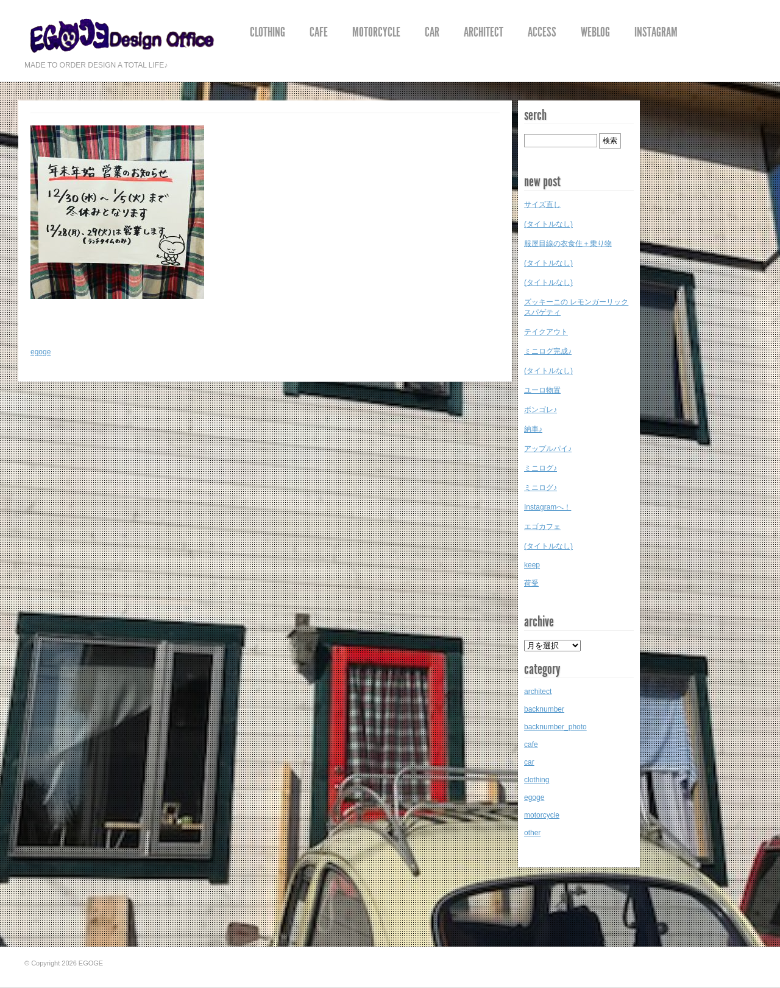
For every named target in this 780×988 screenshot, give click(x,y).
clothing (267, 32)
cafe (319, 32)
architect (483, 32)
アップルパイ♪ (548, 448)
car (432, 32)
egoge (40, 352)
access (542, 32)
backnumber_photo (555, 727)
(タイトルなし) (548, 224)
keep (532, 565)
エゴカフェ (542, 526)
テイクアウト (546, 332)
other (532, 833)
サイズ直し (542, 204)
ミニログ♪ (540, 468)
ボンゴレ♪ (540, 409)
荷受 (531, 583)
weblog (595, 32)
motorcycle (376, 32)
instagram (656, 32)
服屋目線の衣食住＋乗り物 (568, 243)
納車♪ (533, 429)
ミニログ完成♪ (548, 351)
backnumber (544, 709)
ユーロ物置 (542, 390)
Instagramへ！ (547, 507)
